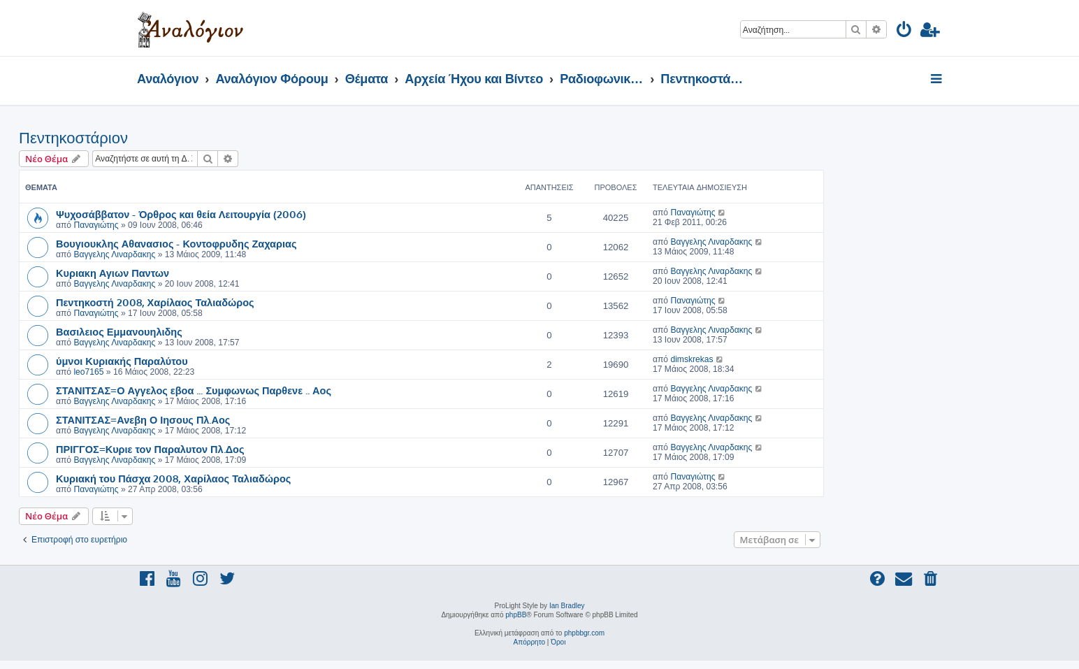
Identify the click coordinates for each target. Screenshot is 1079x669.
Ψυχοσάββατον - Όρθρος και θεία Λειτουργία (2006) (181, 214)
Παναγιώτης (95, 225)
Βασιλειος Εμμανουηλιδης (119, 331)
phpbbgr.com (584, 633)
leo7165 (88, 372)
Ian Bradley (567, 606)
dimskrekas (691, 359)
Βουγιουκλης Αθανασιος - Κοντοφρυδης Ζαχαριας (176, 243)
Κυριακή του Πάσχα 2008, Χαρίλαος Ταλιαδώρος (173, 478)
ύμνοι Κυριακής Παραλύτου (122, 360)
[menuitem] (904, 32)
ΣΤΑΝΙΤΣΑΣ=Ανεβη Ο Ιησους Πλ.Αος (143, 419)
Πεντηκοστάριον (73, 138)
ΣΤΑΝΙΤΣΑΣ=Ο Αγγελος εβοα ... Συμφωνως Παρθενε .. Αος (193, 390)
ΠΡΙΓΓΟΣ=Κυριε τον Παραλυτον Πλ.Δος (150, 449)
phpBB (515, 615)
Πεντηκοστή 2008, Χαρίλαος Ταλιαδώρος (155, 302)
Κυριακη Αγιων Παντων (112, 272)
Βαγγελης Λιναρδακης (114, 254)
